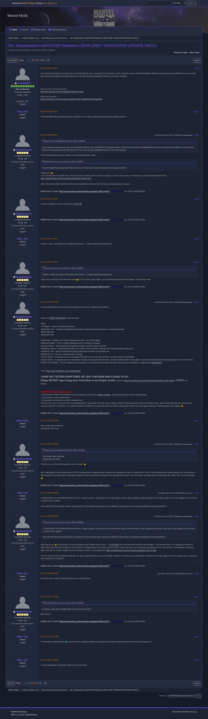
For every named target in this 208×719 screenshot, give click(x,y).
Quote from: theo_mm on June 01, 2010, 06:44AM (64, 603)
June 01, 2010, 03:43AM (49, 444)
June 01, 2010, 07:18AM (49, 597)
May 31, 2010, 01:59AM (49, 199)
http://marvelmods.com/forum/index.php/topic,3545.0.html (149, 380)
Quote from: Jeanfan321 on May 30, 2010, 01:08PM (65, 141)
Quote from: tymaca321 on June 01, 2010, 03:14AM (65, 450)
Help (173, 712)
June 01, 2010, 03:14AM (49, 420)
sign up (54, 3)
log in (45, 3)
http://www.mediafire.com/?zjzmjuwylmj (63, 371)
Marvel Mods (17, 16)
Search (24, 30)
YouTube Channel (57, 30)
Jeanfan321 (24, 83)
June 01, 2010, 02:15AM (49, 302)
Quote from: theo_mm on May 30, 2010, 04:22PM (64, 162)
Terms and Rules (183, 712)
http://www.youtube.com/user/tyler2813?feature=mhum (62, 92)
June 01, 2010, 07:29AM (49, 660)
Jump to (162, 696)
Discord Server (38, 30)
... (31, 60)
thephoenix (156, 362)
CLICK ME (77, 204)
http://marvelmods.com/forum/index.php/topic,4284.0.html (66, 178)
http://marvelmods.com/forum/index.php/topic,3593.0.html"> (84, 191)
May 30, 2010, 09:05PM (49, 135)
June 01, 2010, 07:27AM (49, 636)
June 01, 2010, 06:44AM (49, 573)
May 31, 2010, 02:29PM (49, 239)
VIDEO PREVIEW (57, 318)
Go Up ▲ (193, 712)
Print (197, 61)
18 (48, 60)
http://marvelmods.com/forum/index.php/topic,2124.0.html (131, 550)
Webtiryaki (23, 712)
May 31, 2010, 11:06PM (49, 262)
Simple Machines (31, 715)
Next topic (195, 52)
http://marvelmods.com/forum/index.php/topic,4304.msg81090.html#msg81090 (71, 99)
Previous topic (181, 52)
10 (43, 60)
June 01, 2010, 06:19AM (49, 516)
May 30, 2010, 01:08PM (49, 68)
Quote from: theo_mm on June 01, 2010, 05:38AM (64, 522)
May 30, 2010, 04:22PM (49, 111)
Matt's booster (104, 395)
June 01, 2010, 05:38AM (49, 493)
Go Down (12, 60)
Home (13, 30)
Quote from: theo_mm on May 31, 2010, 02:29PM (64, 268)
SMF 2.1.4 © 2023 (17, 715)
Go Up (10, 683)
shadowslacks (24, 150)
